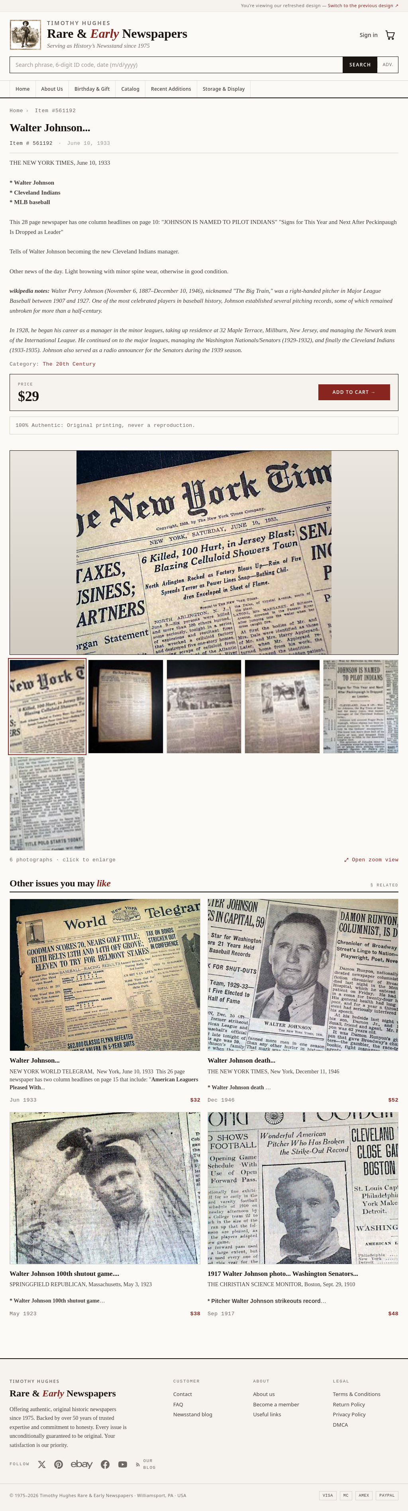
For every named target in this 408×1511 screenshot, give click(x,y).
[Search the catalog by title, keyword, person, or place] (176, 65)
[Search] (360, 65)
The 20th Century (69, 364)
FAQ (178, 1404)
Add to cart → (354, 392)
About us (264, 1393)
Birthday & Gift (92, 89)
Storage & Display (224, 89)
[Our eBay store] (82, 1464)
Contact (182, 1393)
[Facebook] (105, 1464)
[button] (204, 552)
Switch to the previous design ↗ (363, 5)
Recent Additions (171, 89)
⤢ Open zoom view (371, 859)
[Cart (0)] (390, 35)
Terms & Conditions (357, 1393)
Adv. (387, 64)
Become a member (276, 1404)
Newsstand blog (192, 1414)
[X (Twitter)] (41, 1464)
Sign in (369, 35)
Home (23, 89)
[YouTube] (123, 1464)
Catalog (130, 89)
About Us (52, 89)
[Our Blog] (147, 1463)
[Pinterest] (58, 1464)
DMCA (340, 1424)
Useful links (267, 1414)
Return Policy (349, 1404)
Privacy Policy (349, 1414)
